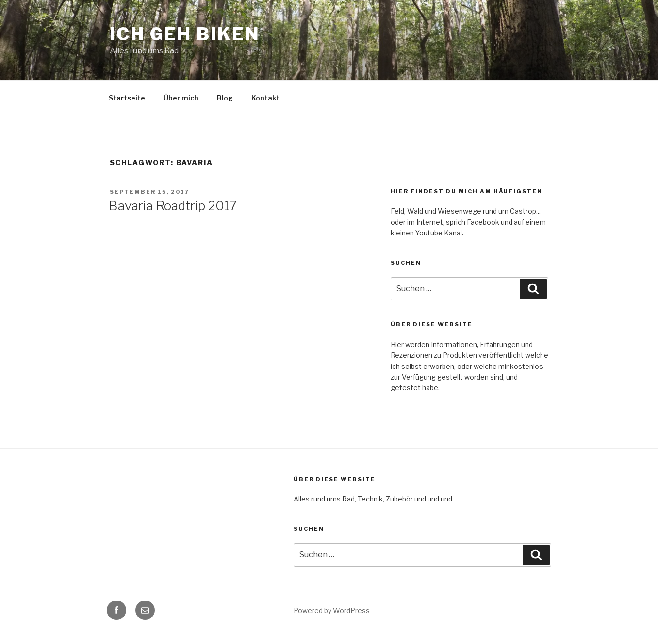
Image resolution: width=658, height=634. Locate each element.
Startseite (127, 98)
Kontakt (265, 98)
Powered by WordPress (332, 610)
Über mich (181, 98)
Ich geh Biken (185, 34)
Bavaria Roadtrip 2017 (173, 205)
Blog (225, 98)
